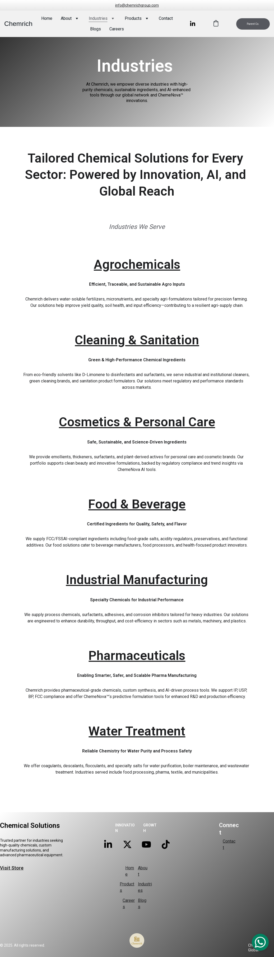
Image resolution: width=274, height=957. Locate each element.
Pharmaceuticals (137, 668)
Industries (98, 18)
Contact (166, 18)
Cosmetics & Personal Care (137, 435)
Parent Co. (253, 23)
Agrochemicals (137, 277)
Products (133, 18)
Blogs (95, 28)
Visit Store (12, 868)
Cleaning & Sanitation (137, 353)
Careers (116, 28)
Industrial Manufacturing (137, 592)
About (66, 18)
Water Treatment (137, 744)
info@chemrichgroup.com (137, 5)
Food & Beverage (136, 517)
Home (46, 18)
